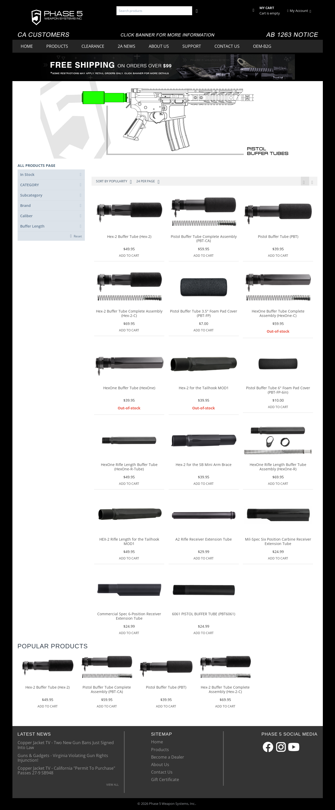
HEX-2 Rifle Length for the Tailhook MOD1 (129, 542)
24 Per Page (147, 182)
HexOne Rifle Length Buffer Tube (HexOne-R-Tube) (129, 467)
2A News (126, 46)
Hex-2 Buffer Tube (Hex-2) (129, 237)
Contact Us (227, 46)
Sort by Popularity (114, 182)
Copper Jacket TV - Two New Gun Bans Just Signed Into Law (66, 745)
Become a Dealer (167, 757)
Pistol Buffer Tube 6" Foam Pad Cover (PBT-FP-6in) (278, 390)
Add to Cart (129, 256)
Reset (78, 236)
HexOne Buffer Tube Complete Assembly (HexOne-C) (278, 314)
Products (57, 46)
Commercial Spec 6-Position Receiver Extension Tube (129, 616)
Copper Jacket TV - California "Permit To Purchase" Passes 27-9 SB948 (66, 771)
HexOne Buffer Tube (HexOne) (129, 388)
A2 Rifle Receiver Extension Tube (203, 540)
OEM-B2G (262, 46)
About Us (159, 46)
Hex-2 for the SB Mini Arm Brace (204, 465)
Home (27, 46)
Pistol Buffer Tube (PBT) (278, 237)
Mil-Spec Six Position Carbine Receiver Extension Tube (278, 542)
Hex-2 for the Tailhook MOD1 (204, 388)
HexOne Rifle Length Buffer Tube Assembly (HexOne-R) (278, 467)
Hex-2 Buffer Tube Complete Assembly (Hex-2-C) (129, 314)
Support (191, 46)
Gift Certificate (165, 780)
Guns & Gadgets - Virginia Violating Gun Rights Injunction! (63, 758)
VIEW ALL (112, 785)
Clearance (92, 46)
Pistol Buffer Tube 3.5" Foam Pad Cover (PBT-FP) (203, 314)
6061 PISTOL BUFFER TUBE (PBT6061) (203, 614)
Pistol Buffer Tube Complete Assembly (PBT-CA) (204, 239)
